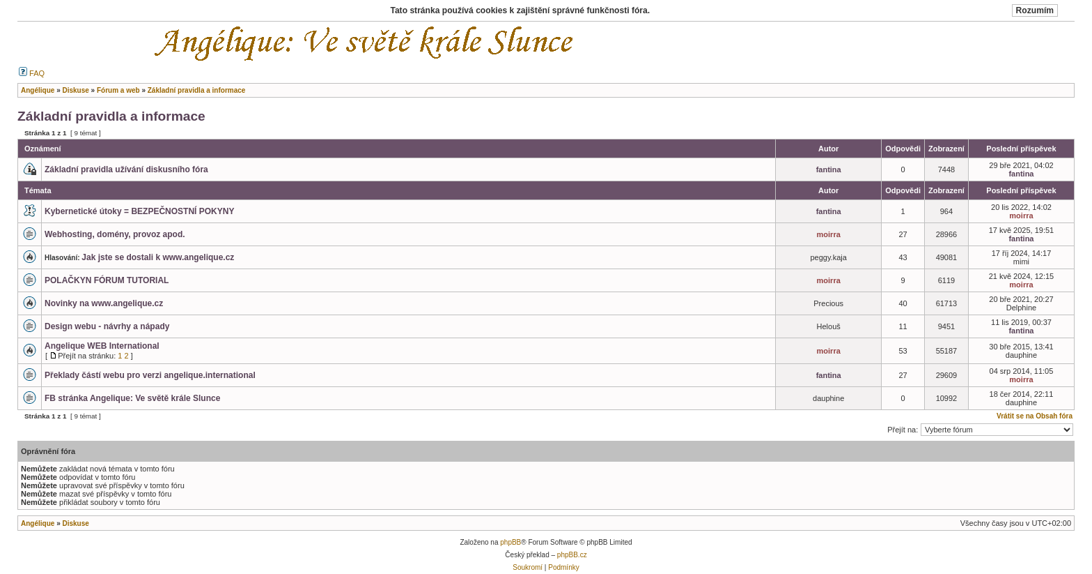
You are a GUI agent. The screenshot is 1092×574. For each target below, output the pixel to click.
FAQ (32, 73)
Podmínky (563, 567)
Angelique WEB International (102, 346)
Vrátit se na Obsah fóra (1034, 416)
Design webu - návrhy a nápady (107, 326)
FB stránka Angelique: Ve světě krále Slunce (132, 398)
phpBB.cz (572, 555)
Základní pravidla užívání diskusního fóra (126, 169)
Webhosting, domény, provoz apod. (115, 234)
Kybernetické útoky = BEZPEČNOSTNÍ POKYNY (139, 211)
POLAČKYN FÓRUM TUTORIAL (107, 280)
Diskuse (75, 523)
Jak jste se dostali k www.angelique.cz (157, 257)
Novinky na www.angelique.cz (104, 303)
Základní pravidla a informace (111, 116)
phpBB (510, 542)
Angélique (37, 523)
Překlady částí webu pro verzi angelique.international (150, 375)
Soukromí (528, 567)
